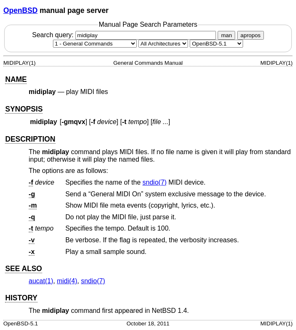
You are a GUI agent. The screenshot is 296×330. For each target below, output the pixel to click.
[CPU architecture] (163, 44)
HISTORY (21, 298)
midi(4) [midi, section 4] (67, 280)
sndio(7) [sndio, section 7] (155, 182)
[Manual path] (216, 44)
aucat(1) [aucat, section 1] (41, 280)
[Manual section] (95, 44)
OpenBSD (20, 10)
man (226, 35)
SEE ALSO (23, 268)
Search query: (125, 34)
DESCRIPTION (30, 139)
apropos (251, 35)
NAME (16, 79)
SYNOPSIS (24, 109)
